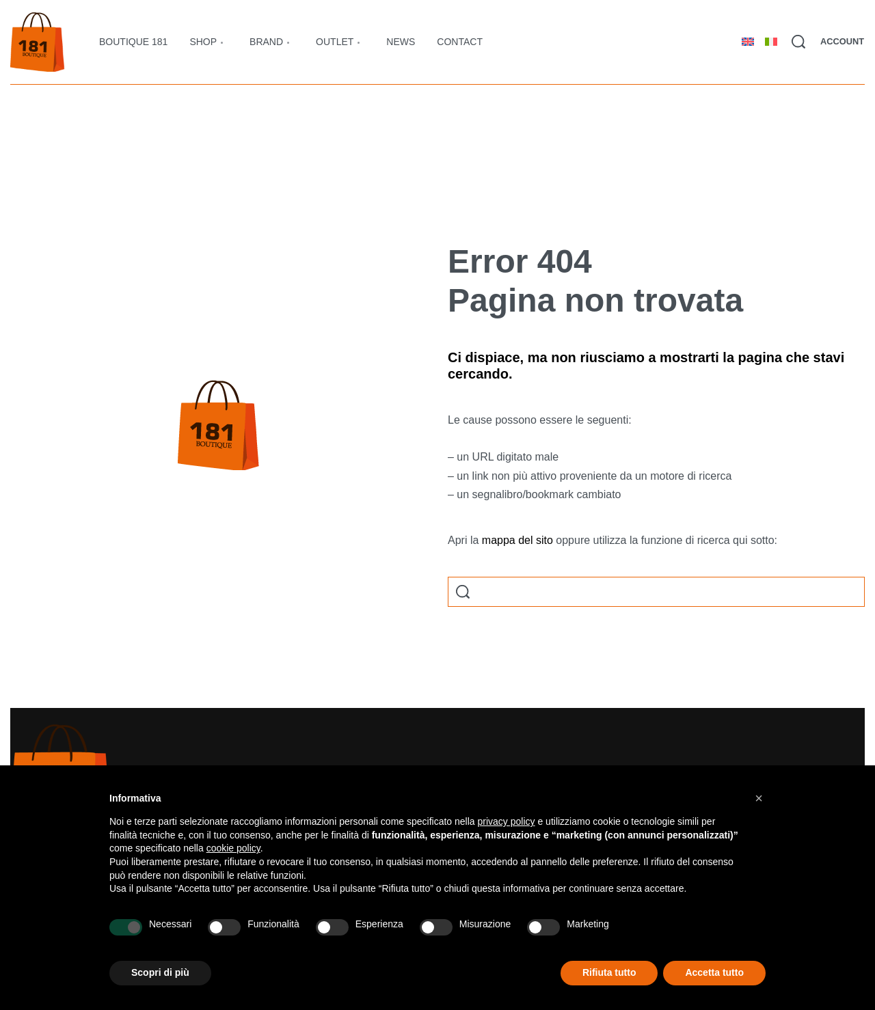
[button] (759, 798)
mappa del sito (517, 540)
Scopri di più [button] (160, 972)
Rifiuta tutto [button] (609, 972)
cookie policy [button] (233, 848)
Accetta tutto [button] (714, 972)
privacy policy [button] (506, 821)
